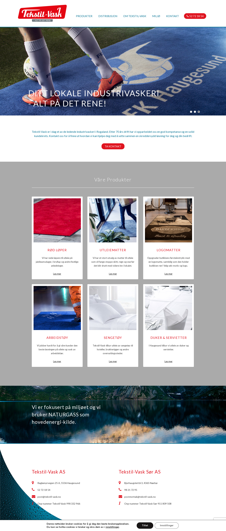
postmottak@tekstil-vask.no (140, 496)
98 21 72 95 (130, 489)
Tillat (145, 525)
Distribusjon (107, 16)
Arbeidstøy (57, 338)
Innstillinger (166, 525)
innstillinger (112, 527)
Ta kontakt (113, 146)
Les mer (57, 273)
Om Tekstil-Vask (134, 16)
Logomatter (168, 250)
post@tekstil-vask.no (49, 496)
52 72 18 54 (195, 16)
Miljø (156, 16)
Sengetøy (113, 338)
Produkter (84, 16)
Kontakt (172, 16)
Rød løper (57, 250)
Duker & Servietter (168, 338)
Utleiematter (113, 250)
